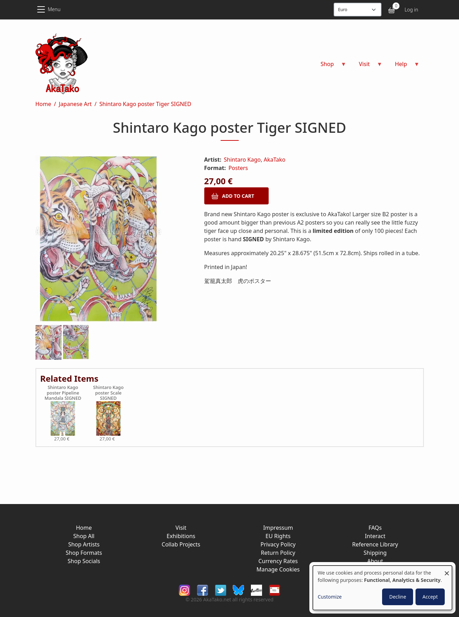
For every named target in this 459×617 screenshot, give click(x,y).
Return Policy (278, 553)
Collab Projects (181, 544)
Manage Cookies (278, 569)
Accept (430, 596)
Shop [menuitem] (329, 66)
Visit (180, 527)
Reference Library (375, 544)
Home (43, 104)
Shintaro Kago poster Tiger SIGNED (145, 104)
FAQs (375, 527)
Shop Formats (84, 553)
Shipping (375, 553)
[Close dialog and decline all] (447, 570)
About (375, 561)
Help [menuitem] (403, 66)
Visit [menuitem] (366, 66)
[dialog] (382, 588)
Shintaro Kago (242, 159)
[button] (111, 240)
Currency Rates (278, 561)
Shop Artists (84, 544)
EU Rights (278, 536)
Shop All (84, 536)
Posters (238, 168)
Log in (411, 9)
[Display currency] (357, 9)
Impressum (278, 527)
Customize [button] (330, 596)
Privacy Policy (278, 544)
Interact (375, 536)
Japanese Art (75, 104)
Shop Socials (84, 561)
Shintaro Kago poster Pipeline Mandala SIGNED (63, 393)
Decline (397, 596)
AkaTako (275, 159)
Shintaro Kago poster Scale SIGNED (108, 393)
